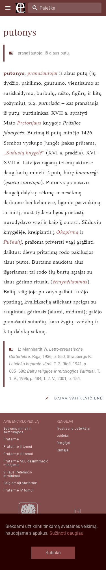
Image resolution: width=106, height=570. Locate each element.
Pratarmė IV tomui (18, 490)
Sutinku (53, 552)
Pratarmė (11, 439)
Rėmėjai (63, 450)
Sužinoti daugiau (66, 533)
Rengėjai (63, 443)
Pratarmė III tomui (18, 454)
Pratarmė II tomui (17, 447)
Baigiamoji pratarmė (20, 483)
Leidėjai (63, 436)
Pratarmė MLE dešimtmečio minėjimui (26, 463)
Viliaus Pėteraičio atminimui (17, 474)
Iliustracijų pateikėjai (73, 429)
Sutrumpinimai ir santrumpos (17, 430)
